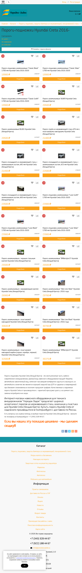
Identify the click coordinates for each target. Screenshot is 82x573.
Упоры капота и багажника (41, 455)
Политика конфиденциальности (40, 525)
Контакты (40, 517)
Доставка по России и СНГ (40, 493)
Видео (40, 501)
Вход (64, 2)
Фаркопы (41, 467)
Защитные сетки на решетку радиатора (41, 463)
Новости (40, 505)
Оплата (40, 497)
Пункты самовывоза (40, 489)
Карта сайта (40, 529)
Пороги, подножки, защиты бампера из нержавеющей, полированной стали (41, 451)
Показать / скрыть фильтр (41, 49)
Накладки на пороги (41, 459)
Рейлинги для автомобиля (41, 479)
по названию (7, 42)
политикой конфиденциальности (26, 558)
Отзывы (40, 509)
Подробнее (20, 79)
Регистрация (75, 2)
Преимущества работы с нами (40, 521)
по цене (5, 39)
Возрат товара (40, 513)
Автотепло (41, 475)
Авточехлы (41, 471)
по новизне (6, 45)
